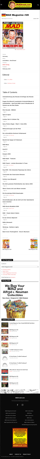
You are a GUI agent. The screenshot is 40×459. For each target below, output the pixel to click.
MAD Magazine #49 (13, 329)
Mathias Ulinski (11, 83)
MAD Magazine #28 (7, 244)
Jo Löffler (10, 79)
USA (10, 324)
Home (2, 11)
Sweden (10, 371)
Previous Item (7, 269)
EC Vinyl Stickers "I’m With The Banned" (18, 356)
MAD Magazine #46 (13, 376)
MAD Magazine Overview (10, 273)
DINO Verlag (6, 64)
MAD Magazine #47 (13, 343)
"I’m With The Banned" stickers (16, 349)
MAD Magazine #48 (13, 336)
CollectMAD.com (20, 49)
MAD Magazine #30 (33, 244)
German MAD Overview (9, 274)
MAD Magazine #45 (13, 383)
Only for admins (6, 256)
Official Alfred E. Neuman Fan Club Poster (18, 369)
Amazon (13, 277)
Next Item (5, 271)
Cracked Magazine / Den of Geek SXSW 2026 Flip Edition (21, 323)
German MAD (7, 11)
